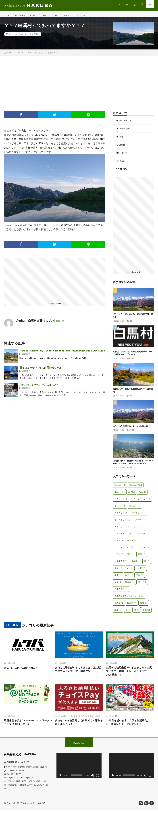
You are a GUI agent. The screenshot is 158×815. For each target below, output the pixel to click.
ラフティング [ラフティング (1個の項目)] (144, 549)
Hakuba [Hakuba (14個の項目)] (120, 487)
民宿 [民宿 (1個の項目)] (139, 577)
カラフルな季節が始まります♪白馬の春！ (131, 428)
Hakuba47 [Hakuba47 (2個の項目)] (135, 487)
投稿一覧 (60, 324)
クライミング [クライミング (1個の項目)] (138, 515)
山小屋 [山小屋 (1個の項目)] (140, 570)
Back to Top (79, 747)
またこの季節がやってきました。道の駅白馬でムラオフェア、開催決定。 (78, 674)
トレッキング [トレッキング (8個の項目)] (134, 528)
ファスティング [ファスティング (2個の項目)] (122, 535)
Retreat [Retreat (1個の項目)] (119, 494)
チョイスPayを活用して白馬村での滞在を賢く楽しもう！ (79, 726)
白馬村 (35, 37)
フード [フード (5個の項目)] (118, 542)
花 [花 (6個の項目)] (127, 612)
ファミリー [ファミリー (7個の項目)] (141, 535)
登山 (75, 720)
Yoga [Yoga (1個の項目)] (142, 494)
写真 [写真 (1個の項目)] (130, 556)
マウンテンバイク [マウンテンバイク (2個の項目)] (123, 549)
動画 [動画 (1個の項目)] (141, 556)
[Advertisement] (79, 82)
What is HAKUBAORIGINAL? (23, 670)
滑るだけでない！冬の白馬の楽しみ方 (40, 370)
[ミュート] (92, 780)
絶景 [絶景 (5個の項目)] (117, 612)
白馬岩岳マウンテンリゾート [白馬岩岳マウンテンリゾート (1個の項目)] (128, 598)
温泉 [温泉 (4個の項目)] (117, 584)
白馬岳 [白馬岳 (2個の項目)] (118, 605)
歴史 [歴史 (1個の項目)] (128, 577)
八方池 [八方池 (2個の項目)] (118, 556)
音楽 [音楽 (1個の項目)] (146, 612)
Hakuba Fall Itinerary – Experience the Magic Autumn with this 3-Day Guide (62, 353)
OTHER (95, 15)
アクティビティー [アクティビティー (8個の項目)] (140, 501)
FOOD (60, 15)
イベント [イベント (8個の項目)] (119, 508)
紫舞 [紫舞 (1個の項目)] (143, 605)
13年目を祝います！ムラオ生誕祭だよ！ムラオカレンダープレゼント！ (129, 726)
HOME (7, 15)
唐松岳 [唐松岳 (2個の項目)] (135, 563)
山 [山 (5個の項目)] (129, 570)
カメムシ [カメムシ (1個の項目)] (134, 508)
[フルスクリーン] (97, 780)
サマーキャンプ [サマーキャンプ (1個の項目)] (122, 522)
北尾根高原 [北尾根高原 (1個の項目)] (120, 563)
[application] (79, 770)
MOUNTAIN (21, 15)
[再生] (60, 780)
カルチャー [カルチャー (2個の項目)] (120, 515)
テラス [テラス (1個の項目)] (118, 528)
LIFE (84, 15)
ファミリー (90, 720)
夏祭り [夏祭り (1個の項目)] (118, 570)
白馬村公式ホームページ (18, 767)
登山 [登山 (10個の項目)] (142, 584)
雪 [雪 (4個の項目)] (136, 612)
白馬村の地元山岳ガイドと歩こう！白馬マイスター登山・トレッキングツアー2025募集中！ (129, 674)
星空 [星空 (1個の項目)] (117, 577)
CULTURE (73, 15)
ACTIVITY (37, 15)
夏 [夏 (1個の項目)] (146, 563)
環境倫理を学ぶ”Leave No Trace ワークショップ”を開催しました (26, 726)
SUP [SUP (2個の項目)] (131, 494)
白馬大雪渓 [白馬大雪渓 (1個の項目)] (120, 591)
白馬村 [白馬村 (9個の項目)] (131, 605)
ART (50, 15)
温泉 (98, 720)
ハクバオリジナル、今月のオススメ (39, 387)
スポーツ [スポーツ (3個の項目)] (140, 522)
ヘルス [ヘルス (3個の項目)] (131, 542)
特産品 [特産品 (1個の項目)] (129, 584)
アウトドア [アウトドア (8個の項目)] (120, 501)
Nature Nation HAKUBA (34, 808)
